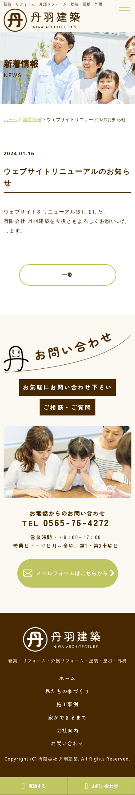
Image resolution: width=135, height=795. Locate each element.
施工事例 (68, 704)
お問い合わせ (67, 743)
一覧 (67, 274)
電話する (34, 786)
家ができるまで (67, 717)
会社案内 (68, 730)
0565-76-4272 (65, 522)
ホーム (67, 678)
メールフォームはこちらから (65, 573)
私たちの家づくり (67, 691)
